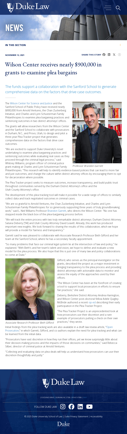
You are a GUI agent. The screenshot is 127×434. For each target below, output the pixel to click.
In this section (15, 45)
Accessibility (96, 416)
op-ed (92, 302)
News (14, 29)
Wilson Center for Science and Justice (31, 103)
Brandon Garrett (57, 210)
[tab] (63, 45)
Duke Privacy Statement (76, 416)
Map (85, 397)
